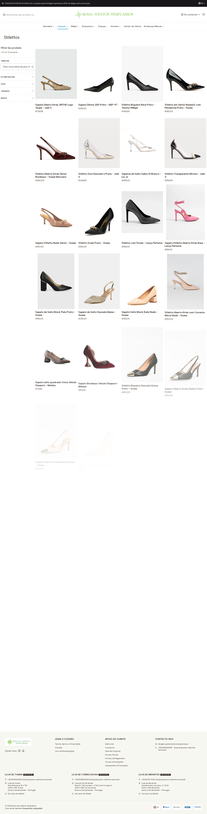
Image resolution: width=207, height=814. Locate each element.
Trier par (5, 61)
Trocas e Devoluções (114, 762)
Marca (17, 98)
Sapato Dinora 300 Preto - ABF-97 (97, 104)
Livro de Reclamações (64, 751)
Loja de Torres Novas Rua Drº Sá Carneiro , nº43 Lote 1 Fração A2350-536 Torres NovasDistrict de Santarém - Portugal (92, 786)
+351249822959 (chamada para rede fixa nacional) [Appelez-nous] (175, 748)
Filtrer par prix (17, 77)
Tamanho (17, 91)
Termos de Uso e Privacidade (67, 744)
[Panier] (203, 15)
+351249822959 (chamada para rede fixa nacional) (95, 779)
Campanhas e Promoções (116, 765)
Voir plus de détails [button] (14, 793)
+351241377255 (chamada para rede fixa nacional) (162, 779)
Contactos (109, 747)
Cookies (58, 747)
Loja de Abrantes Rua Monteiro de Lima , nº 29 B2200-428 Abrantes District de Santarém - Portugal (154, 786)
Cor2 (17, 84)
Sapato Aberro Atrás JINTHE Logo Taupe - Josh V (54, 106)
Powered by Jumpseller (32, 808)
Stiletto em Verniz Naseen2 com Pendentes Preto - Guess (183, 106)
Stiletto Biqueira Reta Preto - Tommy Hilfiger (138, 106)
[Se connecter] (190, 15)
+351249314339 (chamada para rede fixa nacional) (28, 779)
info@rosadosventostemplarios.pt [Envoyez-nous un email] (171, 744)
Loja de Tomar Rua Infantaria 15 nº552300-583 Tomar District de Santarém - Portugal (20, 786)
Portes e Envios (111, 755)
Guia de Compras (113, 751)
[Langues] (201, 3)
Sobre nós (109, 744)
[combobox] (18, 15)
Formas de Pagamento (115, 758)
